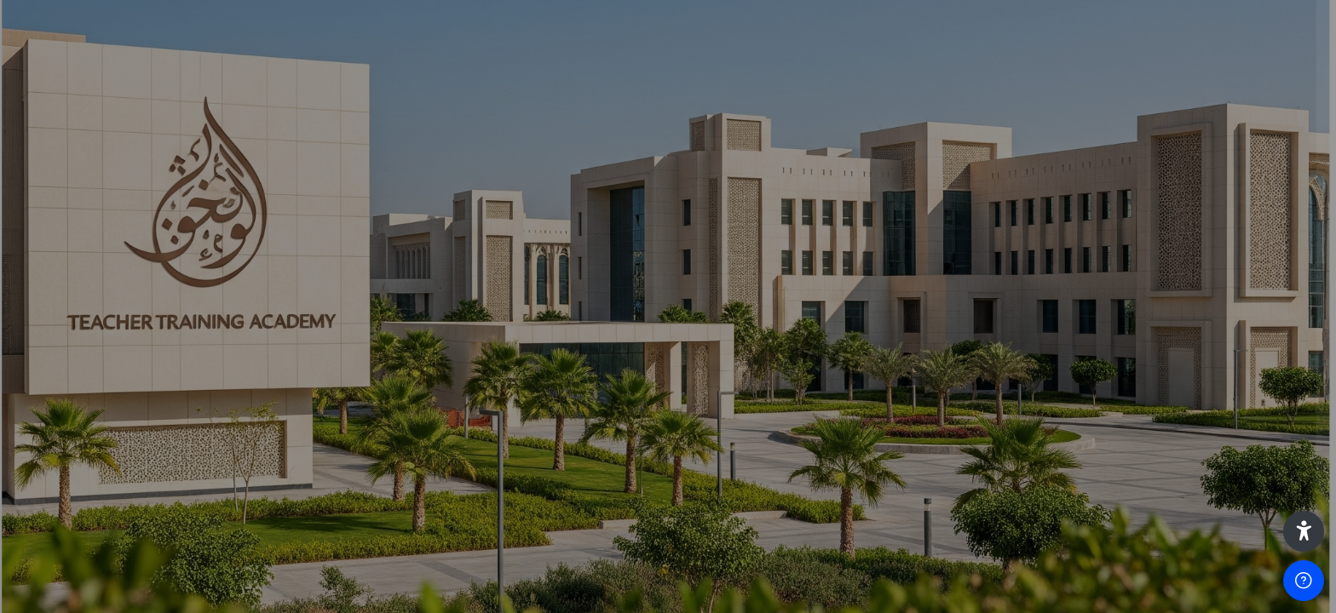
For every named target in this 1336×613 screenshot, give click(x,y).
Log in (1156, 468)
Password (1033, 338)
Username (1034, 252)
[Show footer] (1303, 580)
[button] (1303, 531)
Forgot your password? (1249, 421)
